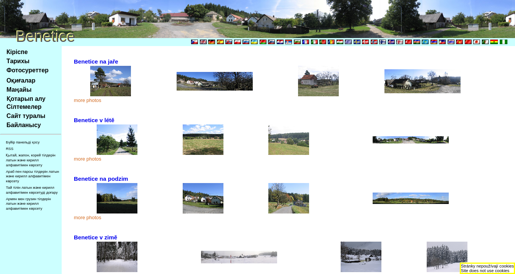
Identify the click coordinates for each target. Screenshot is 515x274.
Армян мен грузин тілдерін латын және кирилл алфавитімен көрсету (28, 203)
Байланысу (23, 125)
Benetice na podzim (101, 178)
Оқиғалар (20, 80)
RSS (9, 149)
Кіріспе (17, 52)
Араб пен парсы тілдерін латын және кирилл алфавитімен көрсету (32, 176)
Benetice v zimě (95, 237)
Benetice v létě (94, 120)
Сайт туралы (25, 116)
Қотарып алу (25, 99)
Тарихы (17, 61)
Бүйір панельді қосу (23, 142)
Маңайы (19, 89)
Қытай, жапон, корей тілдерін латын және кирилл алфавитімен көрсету (30, 160)
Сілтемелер (23, 107)
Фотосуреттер (27, 70)
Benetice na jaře (96, 61)
